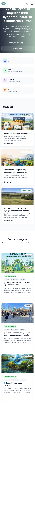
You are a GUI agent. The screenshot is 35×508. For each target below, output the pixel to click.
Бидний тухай (18, 48)
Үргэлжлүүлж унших (17, 297)
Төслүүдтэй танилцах (17, 43)
